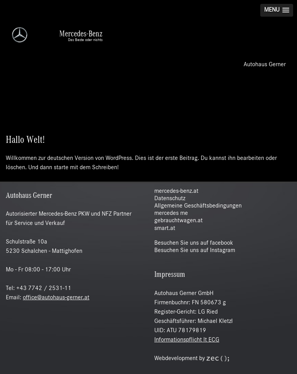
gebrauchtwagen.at (178, 221)
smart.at (164, 228)
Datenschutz (169, 199)
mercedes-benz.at (176, 191)
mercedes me (171, 213)
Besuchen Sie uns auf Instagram (194, 250)
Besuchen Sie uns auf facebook (193, 243)
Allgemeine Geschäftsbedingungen (198, 206)
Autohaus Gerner (265, 65)
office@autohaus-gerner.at (56, 298)
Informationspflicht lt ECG (186, 340)
